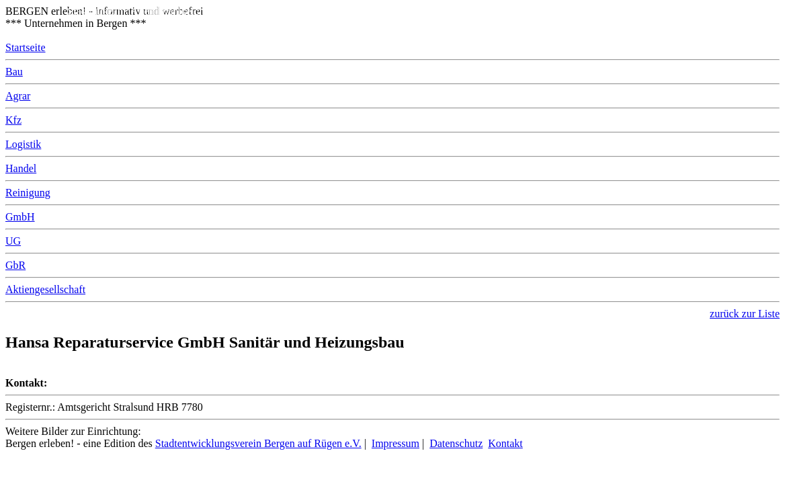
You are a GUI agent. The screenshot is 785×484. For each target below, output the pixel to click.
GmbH (20, 217)
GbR (15, 265)
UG (13, 241)
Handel (20, 168)
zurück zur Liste (745, 313)
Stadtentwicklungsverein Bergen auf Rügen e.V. (258, 443)
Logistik (23, 144)
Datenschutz (456, 443)
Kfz (13, 120)
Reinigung (27, 192)
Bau (14, 71)
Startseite (25, 47)
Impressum (395, 443)
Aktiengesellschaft (45, 289)
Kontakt (505, 443)
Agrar (17, 96)
